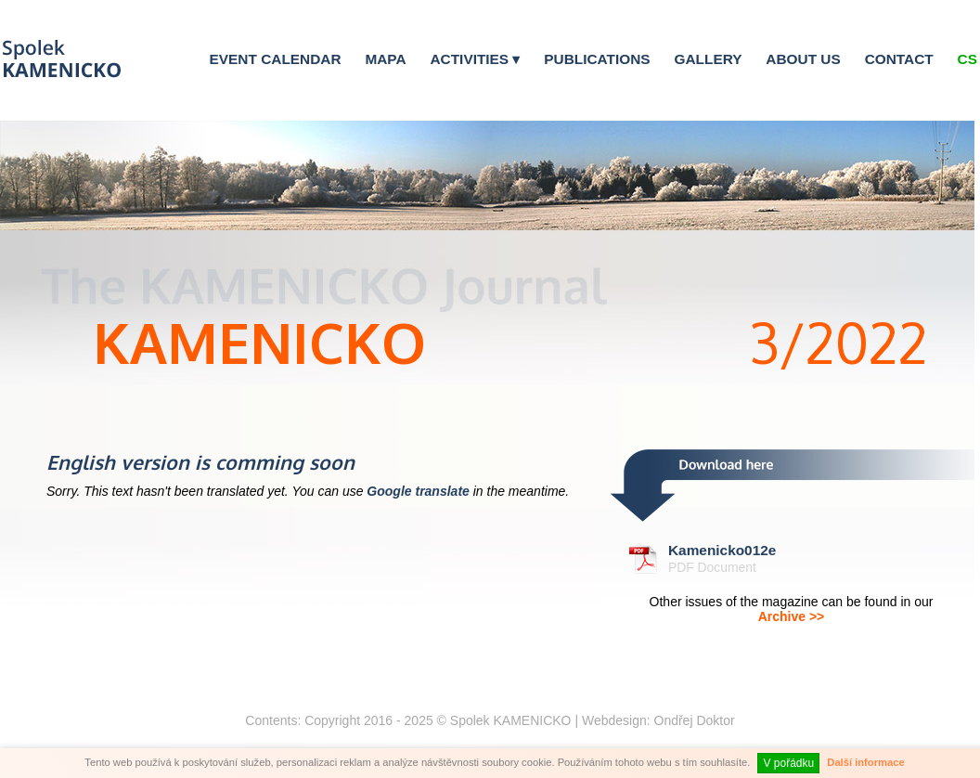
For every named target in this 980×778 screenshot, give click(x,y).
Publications (597, 59)
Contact (899, 59)
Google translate (418, 491)
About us (803, 59)
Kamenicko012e (722, 550)
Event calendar (276, 59)
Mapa (385, 59)
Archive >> (791, 616)
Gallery (708, 59)
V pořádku (788, 763)
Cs (967, 59)
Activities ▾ (475, 59)
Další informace (865, 762)
